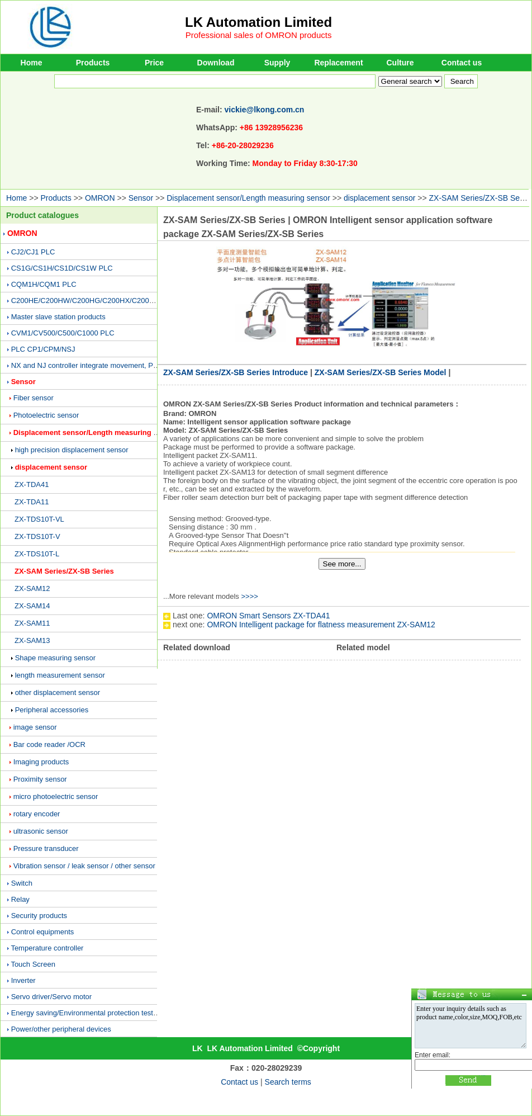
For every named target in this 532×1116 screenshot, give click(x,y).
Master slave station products (58, 317)
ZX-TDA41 (32, 484)
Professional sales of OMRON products (259, 35)
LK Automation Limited (258, 22)
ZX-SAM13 (32, 640)
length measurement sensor (60, 675)
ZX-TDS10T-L (37, 554)
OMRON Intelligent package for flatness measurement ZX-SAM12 (321, 624)
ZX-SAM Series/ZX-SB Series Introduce (235, 372)
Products (93, 62)
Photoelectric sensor (46, 415)
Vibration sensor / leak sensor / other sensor (84, 866)
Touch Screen (33, 964)
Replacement (338, 62)
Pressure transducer (46, 848)
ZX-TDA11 (32, 502)
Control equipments (42, 932)
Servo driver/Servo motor (51, 996)
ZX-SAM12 (32, 588)
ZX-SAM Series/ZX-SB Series (64, 571)
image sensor (35, 727)
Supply (277, 62)
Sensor (141, 197)
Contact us (461, 62)
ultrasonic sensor (40, 831)
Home (31, 62)
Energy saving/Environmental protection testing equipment (105, 1013)
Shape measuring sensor (55, 658)
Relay (20, 899)
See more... (342, 564)
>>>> (249, 596)
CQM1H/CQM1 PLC (44, 284)
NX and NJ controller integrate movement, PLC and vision (104, 365)
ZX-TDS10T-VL (39, 519)
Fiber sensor (33, 398)
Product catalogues (42, 215)
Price (154, 62)
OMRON (100, 197)
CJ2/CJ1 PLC (33, 252)
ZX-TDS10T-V (37, 536)
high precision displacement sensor (72, 450)
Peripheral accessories (52, 710)
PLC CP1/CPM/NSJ (43, 349)
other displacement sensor (57, 692)
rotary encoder (36, 814)
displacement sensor (379, 197)
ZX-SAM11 (32, 623)
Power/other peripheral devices (61, 1029)
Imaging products (41, 762)
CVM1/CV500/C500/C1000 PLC (63, 333)
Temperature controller (47, 948)
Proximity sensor (40, 779)
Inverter (23, 980)
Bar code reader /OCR (49, 744)
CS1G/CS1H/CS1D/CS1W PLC (62, 268)
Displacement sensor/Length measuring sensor (248, 197)
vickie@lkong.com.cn (265, 109)
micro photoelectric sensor (55, 796)
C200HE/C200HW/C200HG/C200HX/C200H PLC (90, 300)
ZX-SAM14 (32, 606)
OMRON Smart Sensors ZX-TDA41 (268, 615)
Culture (400, 62)
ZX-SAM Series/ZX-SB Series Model (380, 372)
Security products (39, 915)
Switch (21, 883)
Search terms (288, 1081)
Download (216, 62)
